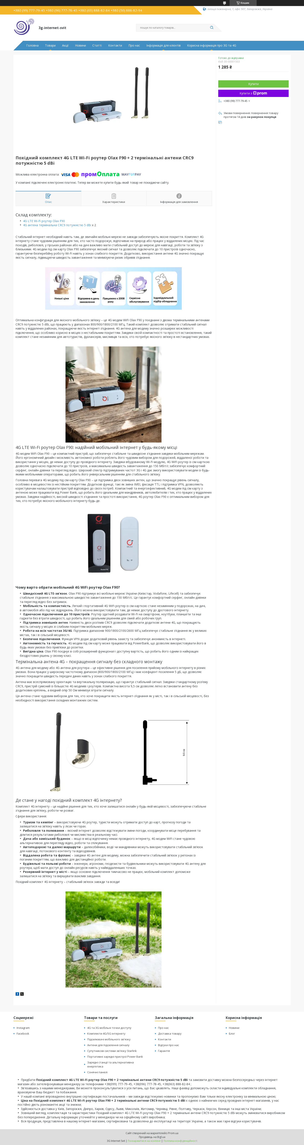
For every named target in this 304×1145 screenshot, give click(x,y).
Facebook (23, 1033)
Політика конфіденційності (180, 1141)
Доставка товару (170, 1033)
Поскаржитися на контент (144, 1141)
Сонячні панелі (97, 1072)
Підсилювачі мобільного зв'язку (109, 1039)
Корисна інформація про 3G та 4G (211, 45)
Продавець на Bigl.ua (152, 1137)
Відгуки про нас (168, 1045)
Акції (65, 45)
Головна (32, 45)
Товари (50, 45)
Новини (80, 45)
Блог (232, 1033)
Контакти (115, 45)
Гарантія (164, 1051)
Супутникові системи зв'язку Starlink (112, 1051)
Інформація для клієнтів (163, 45)
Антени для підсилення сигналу (108, 1045)
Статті (97, 45)
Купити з (253, 93)
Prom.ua (173, 1133)
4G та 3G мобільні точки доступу (109, 1028)
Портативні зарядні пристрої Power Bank (115, 1057)
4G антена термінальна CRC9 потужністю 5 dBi (57, 225)
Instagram (23, 1028)
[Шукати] (212, 28)
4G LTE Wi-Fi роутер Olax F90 (44, 221)
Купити (253, 84)
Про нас (134, 45)
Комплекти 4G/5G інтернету (106, 1033)
